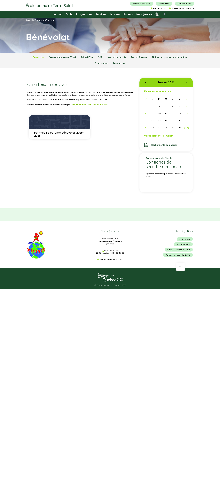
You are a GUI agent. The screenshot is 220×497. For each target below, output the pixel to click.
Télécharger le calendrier (160, 146)
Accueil (57, 14)
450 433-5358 (117, 254)
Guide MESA (86, 57)
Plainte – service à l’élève (178, 251)
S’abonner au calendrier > (158, 91)
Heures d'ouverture (141, 3)
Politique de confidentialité (177, 256)
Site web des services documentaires (90, 105)
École (69, 14)
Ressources (119, 63)
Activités (115, 14)
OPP (100, 57)
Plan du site (164, 3)
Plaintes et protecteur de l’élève (172, 57)
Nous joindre (144, 14)
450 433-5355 (160, 8)
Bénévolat (36, 57)
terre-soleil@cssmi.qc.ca (183, 8)
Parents (128, 14)
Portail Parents (184, 3)
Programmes (84, 14)
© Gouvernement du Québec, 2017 (110, 286)
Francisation (101, 63)
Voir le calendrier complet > (159, 136)
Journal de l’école (117, 57)
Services (101, 14)
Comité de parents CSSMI (60, 57)
